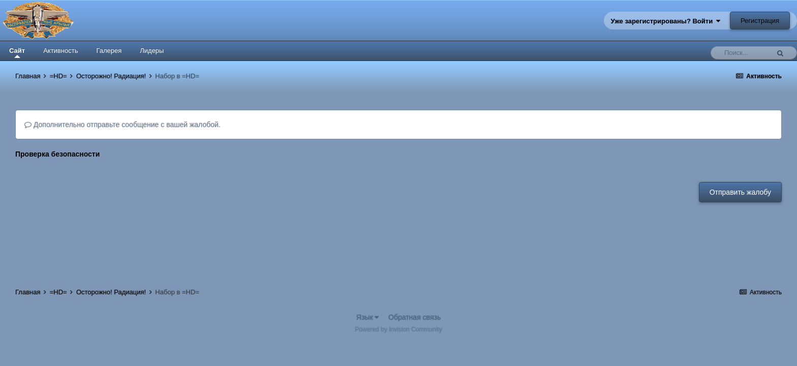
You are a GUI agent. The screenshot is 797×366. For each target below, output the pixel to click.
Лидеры (152, 50)
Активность (60, 50)
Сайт (17, 52)
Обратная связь (414, 317)
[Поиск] (742, 53)
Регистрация (760, 20)
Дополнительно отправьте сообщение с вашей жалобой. (122, 124)
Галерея (108, 50)
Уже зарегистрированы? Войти (666, 21)
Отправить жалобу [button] (740, 192)
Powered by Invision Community (398, 329)
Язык (367, 317)
